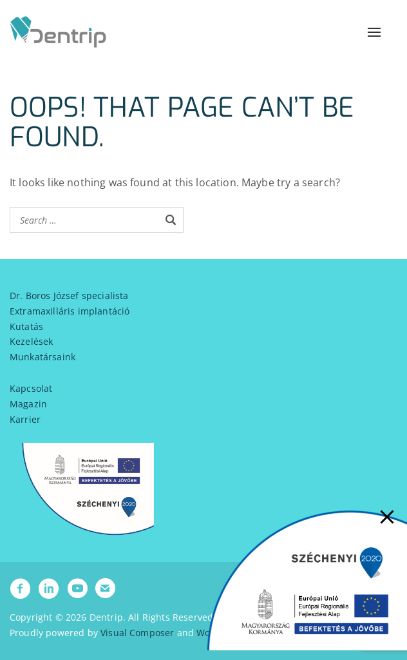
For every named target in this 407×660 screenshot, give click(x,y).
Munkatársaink (42, 357)
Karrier (25, 419)
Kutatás (26, 326)
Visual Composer (137, 632)
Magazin (28, 404)
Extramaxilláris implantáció (69, 311)
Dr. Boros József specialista (69, 295)
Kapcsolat (31, 388)
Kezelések (31, 341)
